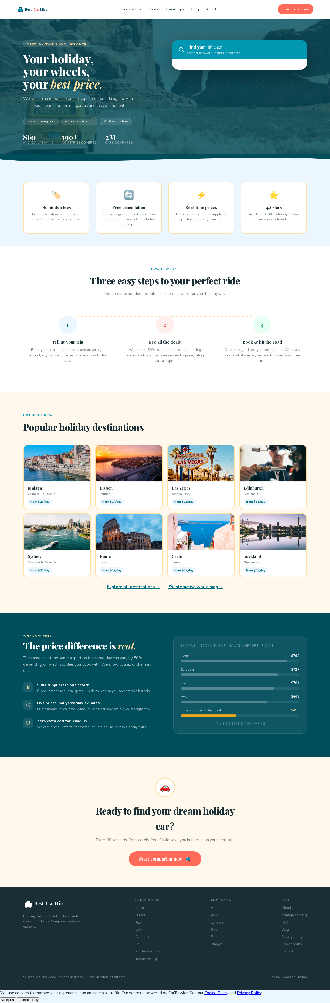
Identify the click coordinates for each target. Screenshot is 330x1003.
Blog (195, 9)
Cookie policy (292, 944)
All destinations (147, 951)
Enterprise (218, 937)
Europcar (218, 922)
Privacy (274, 977)
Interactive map (146, 959)
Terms (302, 977)
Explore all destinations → (133, 587)
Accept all (8, 1000)
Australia (142, 937)
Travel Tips (175, 9)
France (140, 915)
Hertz (215, 907)
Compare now (295, 9)
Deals (153, 9)
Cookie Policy (216, 993)
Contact (287, 951)
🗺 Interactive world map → (195, 587)
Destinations (131, 9)
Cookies (289, 977)
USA (138, 929)
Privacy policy (292, 937)
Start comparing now (165, 859)
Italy (138, 922)
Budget (216, 944)
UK (137, 944)
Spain (139, 907)
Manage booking (294, 915)
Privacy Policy (249, 993)
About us (288, 907)
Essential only (28, 1000)
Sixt (214, 929)
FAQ (285, 922)
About (211, 9)
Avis (214, 915)
